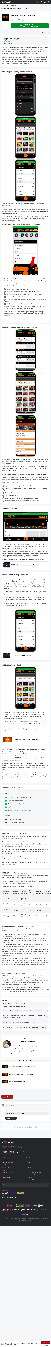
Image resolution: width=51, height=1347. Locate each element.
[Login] (44, 2)
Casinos (5, 1165)
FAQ (29, 1162)
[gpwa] (20, 1205)
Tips (4, 1170)
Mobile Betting (7, 1172)
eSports (5, 1175)
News (29, 1160)
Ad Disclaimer (32, 1180)
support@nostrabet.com (9, 1197)
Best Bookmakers (8, 1162)
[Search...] (41, 2)
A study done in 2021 (25, 960)
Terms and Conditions (34, 1172)
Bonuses (5, 1160)
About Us (30, 1167)
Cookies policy (16, 1344)
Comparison (7, 1167)
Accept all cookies (46, 1342)
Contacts (30, 1165)
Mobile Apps (7, 6)
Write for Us (31, 1170)
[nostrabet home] (8, 1142)
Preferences (45, 1345)
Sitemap (30, 1177)
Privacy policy (32, 1175)
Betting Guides (7, 1177)
